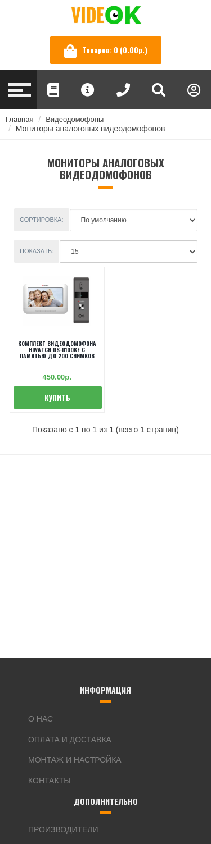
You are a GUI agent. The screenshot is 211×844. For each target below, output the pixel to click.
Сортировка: (42, 219)
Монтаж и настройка (75, 759)
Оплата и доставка (69, 739)
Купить (57, 397)
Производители (63, 829)
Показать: (36, 251)
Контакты (49, 780)
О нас (40, 718)
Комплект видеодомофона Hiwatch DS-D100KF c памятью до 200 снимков (57, 349)
